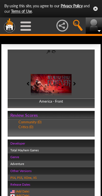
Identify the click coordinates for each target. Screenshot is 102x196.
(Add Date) (22, 191)
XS (35, 177)
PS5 (19, 177)
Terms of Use (21, 11)
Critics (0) (25, 127)
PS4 (13, 177)
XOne (28, 177)
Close (95, 9)
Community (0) (29, 122)
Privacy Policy (72, 6)
